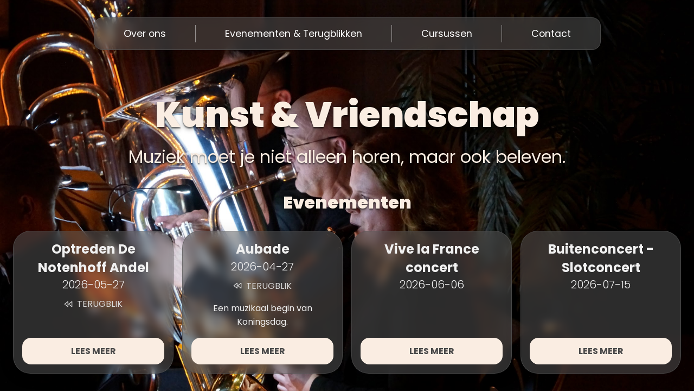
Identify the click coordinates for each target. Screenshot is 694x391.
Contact (551, 33)
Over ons (145, 33)
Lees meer (93, 351)
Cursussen (446, 33)
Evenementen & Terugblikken (293, 33)
